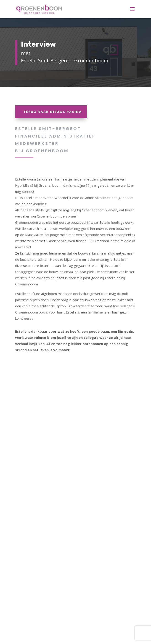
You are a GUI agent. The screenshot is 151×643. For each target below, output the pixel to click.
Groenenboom (47, 151)
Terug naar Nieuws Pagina (52, 111)
